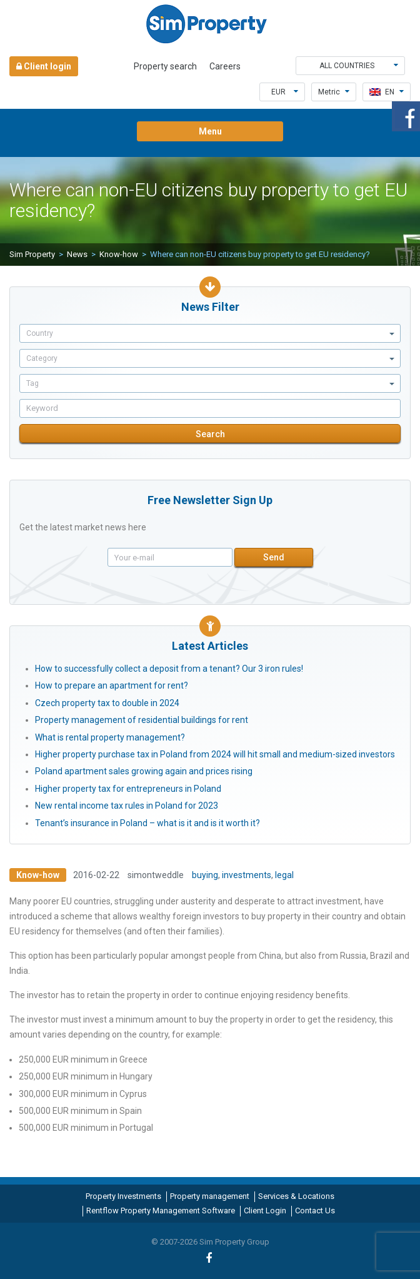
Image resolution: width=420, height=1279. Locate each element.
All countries (359, 65)
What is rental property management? (110, 737)
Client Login (265, 1210)
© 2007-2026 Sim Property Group (210, 1241)
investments (246, 875)
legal (284, 875)
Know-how (118, 254)
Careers (225, 66)
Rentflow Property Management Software (160, 1210)
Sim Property (32, 254)
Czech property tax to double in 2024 (107, 703)
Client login (43, 66)
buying (205, 875)
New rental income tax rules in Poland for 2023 (126, 806)
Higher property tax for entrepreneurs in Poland (128, 789)
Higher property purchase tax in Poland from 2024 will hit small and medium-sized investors (215, 754)
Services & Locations (296, 1196)
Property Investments (123, 1196)
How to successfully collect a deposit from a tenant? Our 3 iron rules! (169, 669)
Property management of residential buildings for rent (141, 720)
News (77, 254)
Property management (209, 1196)
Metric (333, 92)
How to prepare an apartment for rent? (111, 685)
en (386, 92)
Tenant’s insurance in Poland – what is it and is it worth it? (147, 823)
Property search (165, 66)
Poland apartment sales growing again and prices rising (143, 771)
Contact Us (315, 1210)
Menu (210, 131)
